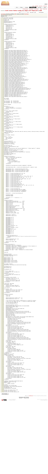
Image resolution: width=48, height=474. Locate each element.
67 (3, 89)
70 (3, 92)
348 (3, 389)
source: (3, 10)
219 (3, 252)
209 (3, 241)
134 (3, 162)
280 (3, 316)
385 (3, 430)
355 (3, 397)
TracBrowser (31, 467)
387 (3, 432)
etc (23, 10)
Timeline (21, 7)
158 (3, 187)
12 (3, 29)
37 (3, 56)
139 (3, 167)
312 (3, 350)
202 (3, 234)
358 (3, 400)
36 (3, 55)
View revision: (32, 12)
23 (3, 41)
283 (3, 319)
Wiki (16, 7)
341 (3, 381)
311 (3, 349)
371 (3, 414)
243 (3, 278)
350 (3, 391)
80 (3, 103)
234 (3, 268)
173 (3, 203)
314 (3, 352)
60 (3, 81)
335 (3, 375)
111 (3, 136)
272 (3, 308)
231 (3, 265)
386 (3, 431)
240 (3, 275)
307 (3, 345)
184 (3, 215)
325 (3, 364)
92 (3, 116)
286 (3, 323)
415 (3, 462)
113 (3, 138)
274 (3, 310)
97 (3, 121)
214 (3, 247)
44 (3, 64)
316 (3, 354)
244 (3, 279)
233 (3, 267)
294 (3, 331)
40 (3, 59)
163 (3, 193)
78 (3, 101)
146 (3, 174)
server (11, 10)
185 (3, 216)
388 (3, 433)
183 (3, 214)
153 (3, 182)
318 (3, 356)
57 (3, 78)
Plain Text (20, 470)
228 (3, 262)
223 (3, 256)
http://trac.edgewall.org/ (44, 472)
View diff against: (43, 12)
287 (3, 324)
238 (3, 273)
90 (3, 114)
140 (3, 168)
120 (3, 146)
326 (3, 365)
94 (3, 118)
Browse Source (33, 7)
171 (3, 201)
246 (3, 281)
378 (3, 422)
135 (3, 163)
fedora (15, 10)
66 (3, 88)
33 (3, 52)
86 (3, 110)
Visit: (19, 12)
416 (3, 463)
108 (3, 133)
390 (3, 435)
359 (3, 401)
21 (3, 39)
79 (3, 102)
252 (3, 287)
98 (3, 122)
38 (3, 57)
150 (3, 179)
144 (3, 172)
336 (3, 376)
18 (3, 36)
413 (3, 460)
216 (3, 249)
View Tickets (39, 7)
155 (3, 184)
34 (3, 53)
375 (3, 419)
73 (3, 96)
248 (3, 283)
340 (3, 380)
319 (3, 357)
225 (3, 258)
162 (3, 192)
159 (3, 188)
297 (3, 334)
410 (3, 457)
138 (3, 166)
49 (3, 69)
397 (3, 443)
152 (3, 181)
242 (3, 277)
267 (3, 303)
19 (3, 37)
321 (3, 359)
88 (3, 112)
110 (3, 135)
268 (3, 304)
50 (3, 70)
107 (3, 132)
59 (3, 80)
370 (3, 413)
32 (3, 51)
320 (3, 358)
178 (3, 208)
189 (3, 220)
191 (3, 222)
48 (3, 68)
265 (3, 301)
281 (3, 317)
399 (3, 445)
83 (3, 107)
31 (3, 50)
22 (3, 40)
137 (3, 165)
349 (3, 390)
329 (3, 368)
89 (3, 113)
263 (3, 299)
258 (3, 294)
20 (3, 38)
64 (3, 86)
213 (3, 246)
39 (3, 58)
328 (3, 367)
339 (3, 379)
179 (3, 209)
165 (3, 195)
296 (3, 333)
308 (3, 346)
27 (3, 45)
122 (3, 148)
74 (3, 97)
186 (3, 217)
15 (3, 33)
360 (3, 402)
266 (3, 302)
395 (3, 441)
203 (3, 235)
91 (3, 115)
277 (3, 313)
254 (3, 289)
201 (3, 233)
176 (3, 206)
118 (3, 144)
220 (3, 253)
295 (3, 332)
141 (3, 169)
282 (3, 318)
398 (3, 444)
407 (3, 454)
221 (3, 254)
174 (3, 204)
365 (3, 408)
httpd (26, 10)
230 (3, 264)
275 (3, 311)
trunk (6, 10)
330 (3, 369)
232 (3, 266)
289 (3, 326)
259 (3, 295)
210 (3, 242)
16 (3, 34)
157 (3, 186)
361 (3, 403)
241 (3, 276)
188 (3, 219)
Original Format (26, 470)
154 (3, 183)
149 (3, 178)
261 (3, 297)
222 (3, 255)
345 (3, 386)
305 (3, 343)
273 (3, 309)
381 (3, 425)
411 (3, 458)
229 (3, 263)
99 (3, 123)
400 (3, 446)
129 (3, 157)
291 (3, 328)
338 (3, 378)
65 (3, 87)
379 (3, 423)
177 (3, 207)
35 (3, 54)
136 (3, 164)
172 (3, 202)
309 (3, 347)
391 (3, 436)
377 (3, 421)
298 (3, 335)
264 (3, 300)
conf (29, 10)
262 (3, 298)
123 (3, 149)
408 (3, 455)
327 (3, 366)
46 (3, 66)
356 (3, 398)
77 (3, 100)
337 (3, 377)
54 (3, 75)
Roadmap (26, 7)
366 (3, 409)
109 (3, 134)
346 (3, 387)
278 (3, 314)
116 (3, 142)
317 (3, 355)
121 (3, 147)
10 (3, 27)
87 (3, 111)
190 (3, 221)
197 (3, 228)
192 (3, 223)
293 (3, 330)
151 (3, 180)
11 (3, 28)
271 (3, 307)
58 (3, 79)
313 (3, 351)
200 (3, 232)
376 (3, 420)
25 (3, 43)
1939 (40, 10)
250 (3, 285)
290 (3, 327)
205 (3, 237)
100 (3, 124)
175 (3, 205)
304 (3, 342)
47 (3, 67)
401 (3, 447)
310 (3, 348)
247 (3, 282)
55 (3, 76)
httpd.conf (34, 10)
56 (3, 77)
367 (3, 410)
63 (3, 85)
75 (3, 98)
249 (3, 284)
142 (3, 170)
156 (3, 185)
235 (3, 269)
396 (3, 442)
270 (3, 306)
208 (3, 240)
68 (3, 90)
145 (3, 173)
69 (3, 91)
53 (3, 74)
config (19, 10)
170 (3, 200)
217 (3, 250)
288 (3, 325)
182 (3, 213)
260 (3, 296)
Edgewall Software (12, 472)
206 (3, 238)
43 (3, 63)
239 (3, 274)
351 (3, 392)
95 (3, 119)
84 (3, 108)
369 (3, 412)
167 (3, 197)
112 (3, 137)
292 (3, 329)
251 (3, 286)
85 (3, 109)
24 (3, 42)
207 (3, 239)
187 (3, 218)
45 (3, 65)
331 (3, 370)
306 (3, 344)
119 (3, 145)
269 (3, 305)
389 (3, 434)
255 (3, 290)
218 (3, 251)
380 (3, 424)
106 (3, 131)
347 (3, 388)
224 (3, 257)
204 (3, 236)
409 (3, 456)
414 (3, 461)
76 (3, 99)
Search (45, 7)
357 (3, 399)
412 (3, 459)
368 (3, 411)
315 (3, 353)
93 (3, 117)
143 (3, 171)
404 (3, 450)
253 (3, 288)
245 (3, 280)
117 (3, 143)
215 (3, 248)
